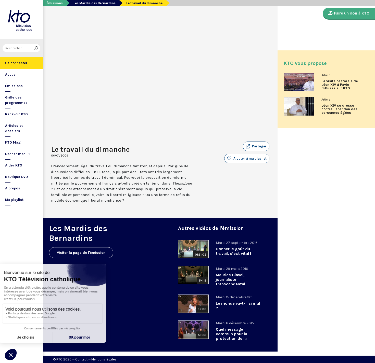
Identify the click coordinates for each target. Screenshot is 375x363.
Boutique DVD (16, 177)
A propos (12, 188)
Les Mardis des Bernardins (94, 3)
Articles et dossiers (14, 128)
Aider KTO (13, 165)
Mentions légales (104, 359)
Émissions (14, 86)
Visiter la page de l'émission (81, 252)
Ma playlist (14, 200)
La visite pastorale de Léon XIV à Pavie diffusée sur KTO (339, 84)
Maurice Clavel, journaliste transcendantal (230, 279)
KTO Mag (13, 142)
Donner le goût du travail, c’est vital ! (233, 251)
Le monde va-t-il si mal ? (238, 305)
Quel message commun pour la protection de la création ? (231, 336)
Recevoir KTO (16, 114)
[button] (256, 146)
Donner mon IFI (17, 154)
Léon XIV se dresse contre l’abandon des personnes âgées (339, 109)
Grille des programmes (16, 100)
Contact (81, 359)
